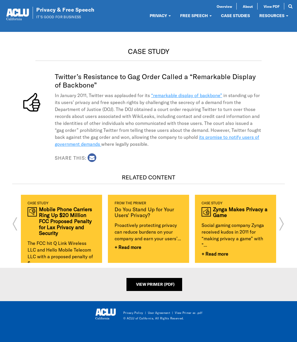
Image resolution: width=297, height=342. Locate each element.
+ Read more (128, 247)
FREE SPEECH (196, 15)
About (248, 6)
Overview (224, 6)
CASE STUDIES (235, 15)
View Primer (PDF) (155, 284)
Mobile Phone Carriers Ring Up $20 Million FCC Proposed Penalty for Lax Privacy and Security (65, 221)
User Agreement (159, 312)
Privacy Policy (133, 312)
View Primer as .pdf (188, 312)
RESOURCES (273, 15)
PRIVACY (160, 15)
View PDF (272, 6)
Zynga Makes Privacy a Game (240, 212)
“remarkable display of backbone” (186, 95)
